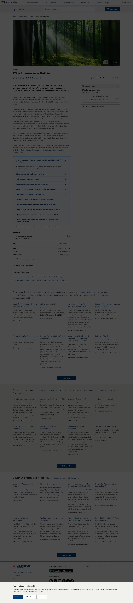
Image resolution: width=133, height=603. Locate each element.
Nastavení (42, 597)
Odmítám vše (30, 597)
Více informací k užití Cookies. (38, 591)
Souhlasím (18, 597)
